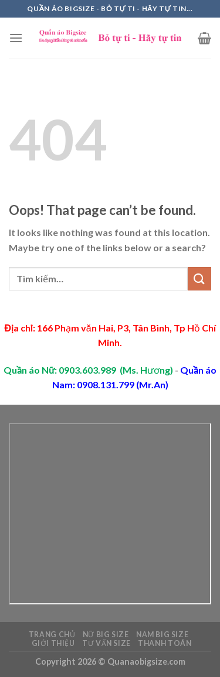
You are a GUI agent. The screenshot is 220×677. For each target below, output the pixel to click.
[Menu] (16, 37)
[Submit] (199, 278)
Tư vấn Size (106, 643)
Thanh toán (164, 643)
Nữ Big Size (106, 634)
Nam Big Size (162, 634)
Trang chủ (52, 634)
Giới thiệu (53, 643)
